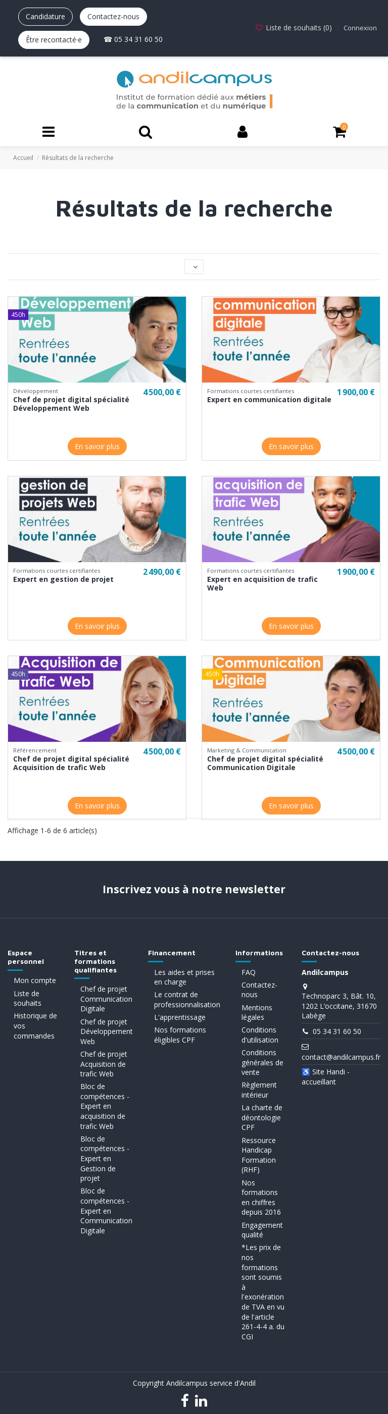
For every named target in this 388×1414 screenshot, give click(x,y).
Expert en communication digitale (269, 399)
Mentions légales (256, 1012)
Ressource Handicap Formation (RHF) (258, 1155)
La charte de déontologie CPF (261, 1117)
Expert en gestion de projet (63, 579)
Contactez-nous (113, 16)
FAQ (248, 972)
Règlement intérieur (259, 1090)
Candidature (45, 16)
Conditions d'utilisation (259, 1035)
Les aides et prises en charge (184, 977)
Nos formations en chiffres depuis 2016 (261, 1197)
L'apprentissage (180, 1017)
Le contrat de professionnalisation (187, 999)
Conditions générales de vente (262, 1062)
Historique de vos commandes (35, 1025)
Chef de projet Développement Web (106, 1031)
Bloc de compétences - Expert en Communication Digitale (106, 1210)
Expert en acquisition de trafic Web (262, 583)
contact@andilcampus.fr (341, 1057)
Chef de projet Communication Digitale (106, 998)
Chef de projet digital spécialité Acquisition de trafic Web (71, 763)
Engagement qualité (262, 1230)
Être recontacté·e (54, 39)
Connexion (360, 27)
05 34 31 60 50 (337, 1031)
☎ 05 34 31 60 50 (133, 39)
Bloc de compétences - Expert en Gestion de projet (104, 1158)
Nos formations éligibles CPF (180, 1035)
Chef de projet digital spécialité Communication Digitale (265, 763)
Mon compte (35, 980)
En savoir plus (97, 446)
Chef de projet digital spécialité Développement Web (71, 404)
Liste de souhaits (27, 998)
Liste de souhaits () (294, 27)
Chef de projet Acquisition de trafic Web (103, 1063)
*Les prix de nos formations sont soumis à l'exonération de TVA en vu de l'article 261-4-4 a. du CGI (262, 1291)
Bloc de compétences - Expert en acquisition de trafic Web (104, 1105)
